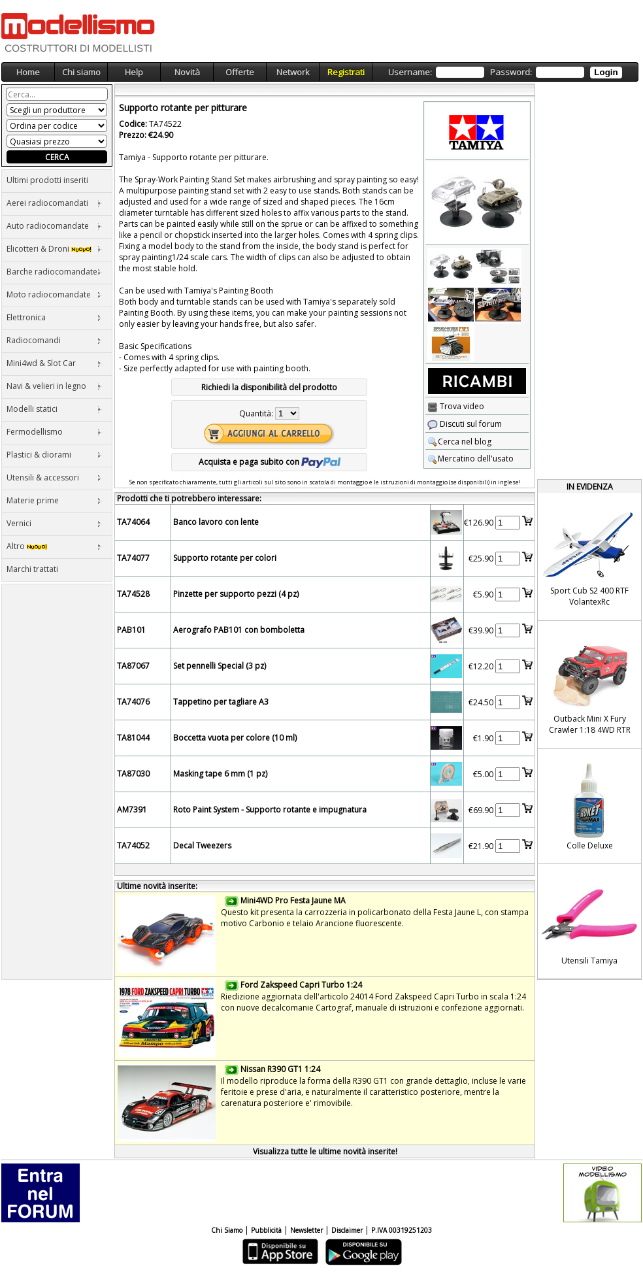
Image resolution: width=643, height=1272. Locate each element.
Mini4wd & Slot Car (54, 363)
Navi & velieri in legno (54, 386)
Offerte (239, 72)
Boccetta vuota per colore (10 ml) (235, 737)
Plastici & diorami (54, 454)
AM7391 (132, 809)
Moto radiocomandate (54, 294)
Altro (54, 546)
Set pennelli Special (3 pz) (219, 665)
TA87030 (133, 773)
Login (606, 72)
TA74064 (133, 521)
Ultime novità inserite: (157, 886)
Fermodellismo (54, 431)
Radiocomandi (54, 340)
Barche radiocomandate (54, 271)
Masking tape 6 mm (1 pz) (220, 773)
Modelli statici (54, 408)
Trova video (455, 406)
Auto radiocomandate (54, 225)
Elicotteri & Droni (54, 248)
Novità (187, 72)
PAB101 (131, 629)
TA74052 (133, 845)
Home (28, 72)
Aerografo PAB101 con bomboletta (239, 629)
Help (134, 72)
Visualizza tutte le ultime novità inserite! (325, 1151)
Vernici (54, 523)
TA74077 (133, 557)
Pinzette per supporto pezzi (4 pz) (236, 593)
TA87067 (133, 665)
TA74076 (133, 701)
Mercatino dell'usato (470, 458)
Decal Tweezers (202, 845)
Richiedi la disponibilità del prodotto (269, 387)
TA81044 (133, 737)
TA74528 (133, 593)
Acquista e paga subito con (269, 461)
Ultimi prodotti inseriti (47, 180)
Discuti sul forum (464, 423)
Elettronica (54, 317)
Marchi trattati (32, 569)
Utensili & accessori (54, 477)
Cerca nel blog (459, 441)
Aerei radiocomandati (54, 203)
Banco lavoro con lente (216, 521)
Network (293, 72)
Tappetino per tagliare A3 (221, 701)
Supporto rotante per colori (224, 557)
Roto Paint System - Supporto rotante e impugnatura (270, 809)
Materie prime (54, 500)
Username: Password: (504, 72)
